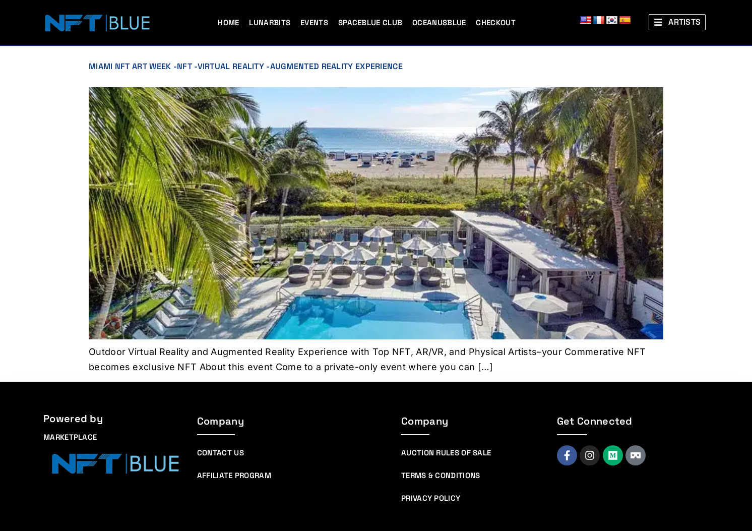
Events (314, 22)
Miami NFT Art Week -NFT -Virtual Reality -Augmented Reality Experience (246, 66)
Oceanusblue (439, 22)
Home (228, 22)
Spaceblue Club (370, 22)
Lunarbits (269, 22)
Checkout (495, 22)
